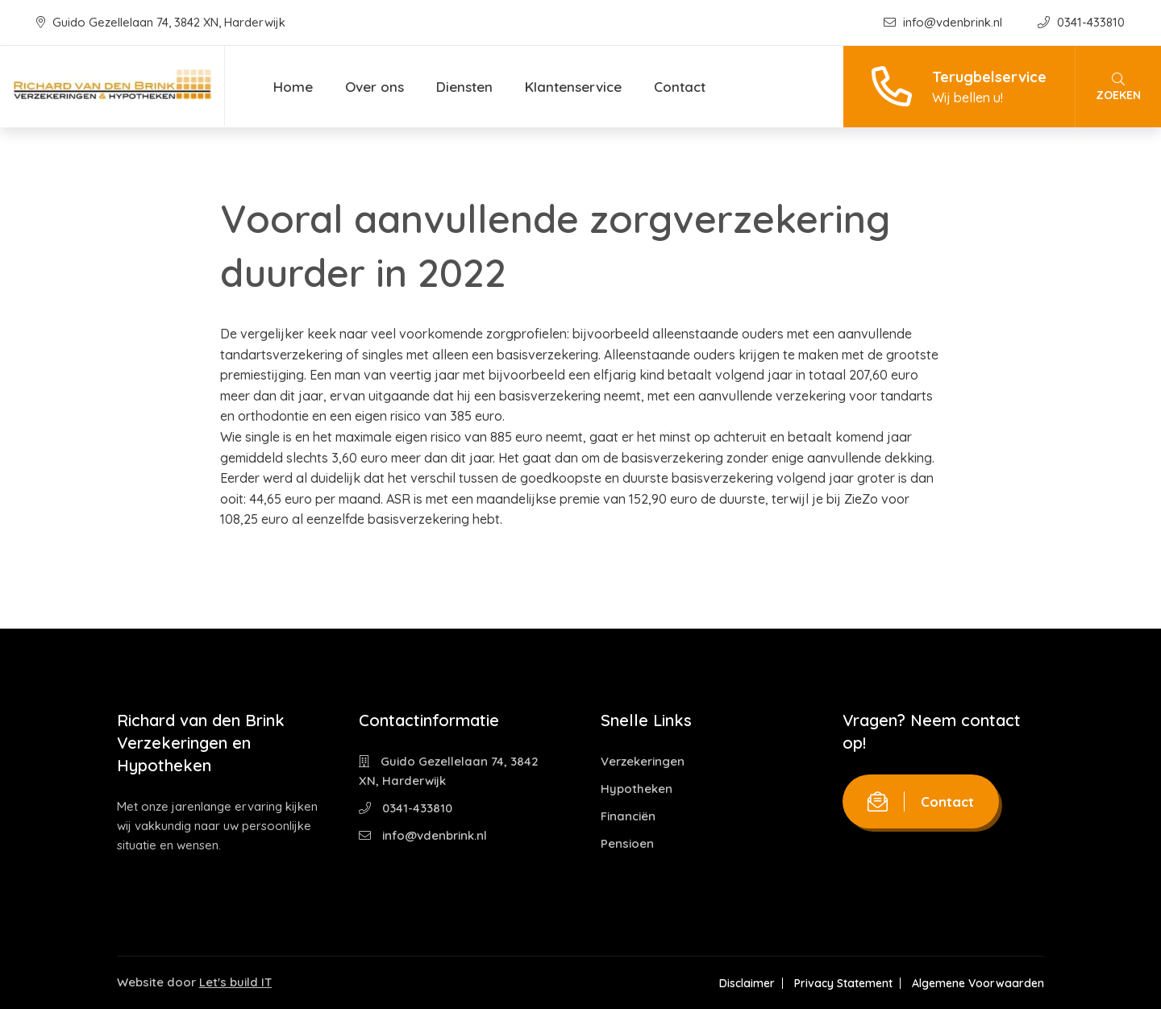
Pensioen (627, 843)
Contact (679, 86)
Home (293, 86)
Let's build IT (235, 982)
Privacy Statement (843, 983)
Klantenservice (573, 86)
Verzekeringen (643, 761)
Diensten (464, 86)
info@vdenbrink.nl (944, 22)
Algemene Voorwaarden (978, 983)
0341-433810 (1081, 22)
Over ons (374, 86)
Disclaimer (747, 983)
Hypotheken (636, 788)
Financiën (628, 816)
